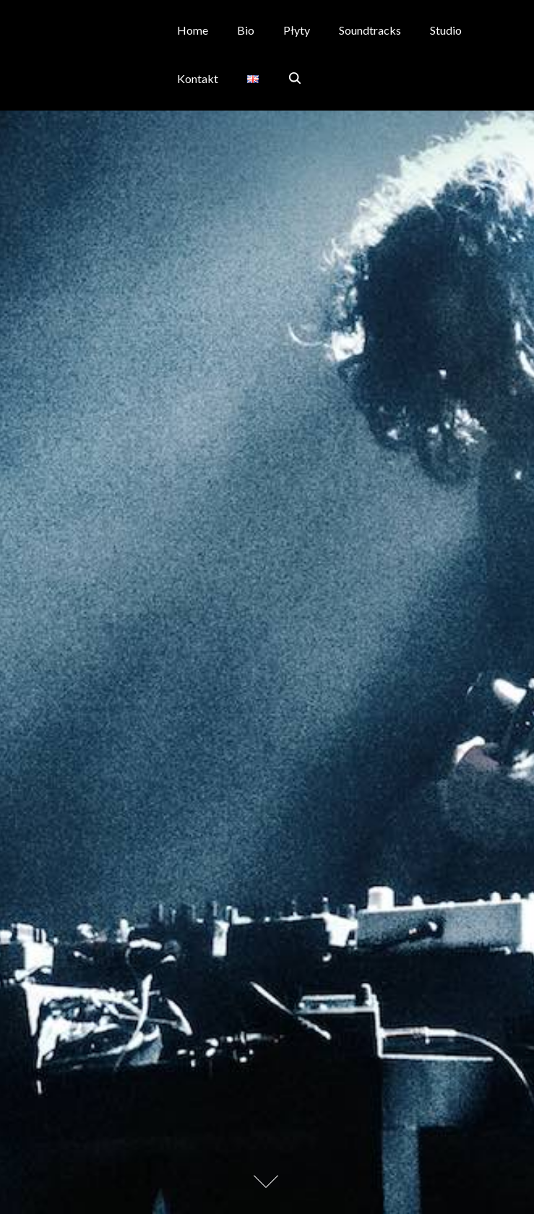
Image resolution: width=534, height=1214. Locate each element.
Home (192, 30)
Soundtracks (370, 30)
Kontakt (197, 78)
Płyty (296, 30)
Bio (245, 30)
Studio (446, 30)
